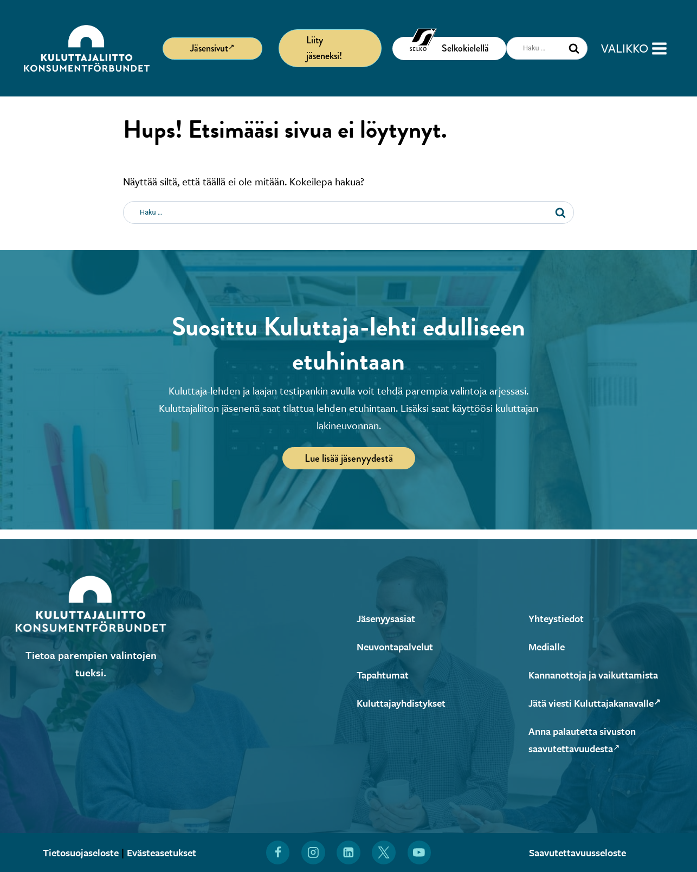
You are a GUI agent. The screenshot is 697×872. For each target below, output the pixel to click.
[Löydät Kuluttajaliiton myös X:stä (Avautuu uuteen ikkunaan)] (384, 852)
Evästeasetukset (165, 852)
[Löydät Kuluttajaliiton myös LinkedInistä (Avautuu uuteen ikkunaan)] (348, 852)
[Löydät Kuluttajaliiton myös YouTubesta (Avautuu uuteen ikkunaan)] (419, 852)
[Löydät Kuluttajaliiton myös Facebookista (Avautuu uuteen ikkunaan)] (277, 852)
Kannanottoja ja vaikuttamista (598, 674)
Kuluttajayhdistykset (404, 702)
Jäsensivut (212, 47)
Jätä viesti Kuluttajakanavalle (600, 702)
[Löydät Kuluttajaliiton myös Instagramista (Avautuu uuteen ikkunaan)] (313, 852)
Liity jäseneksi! (324, 48)
